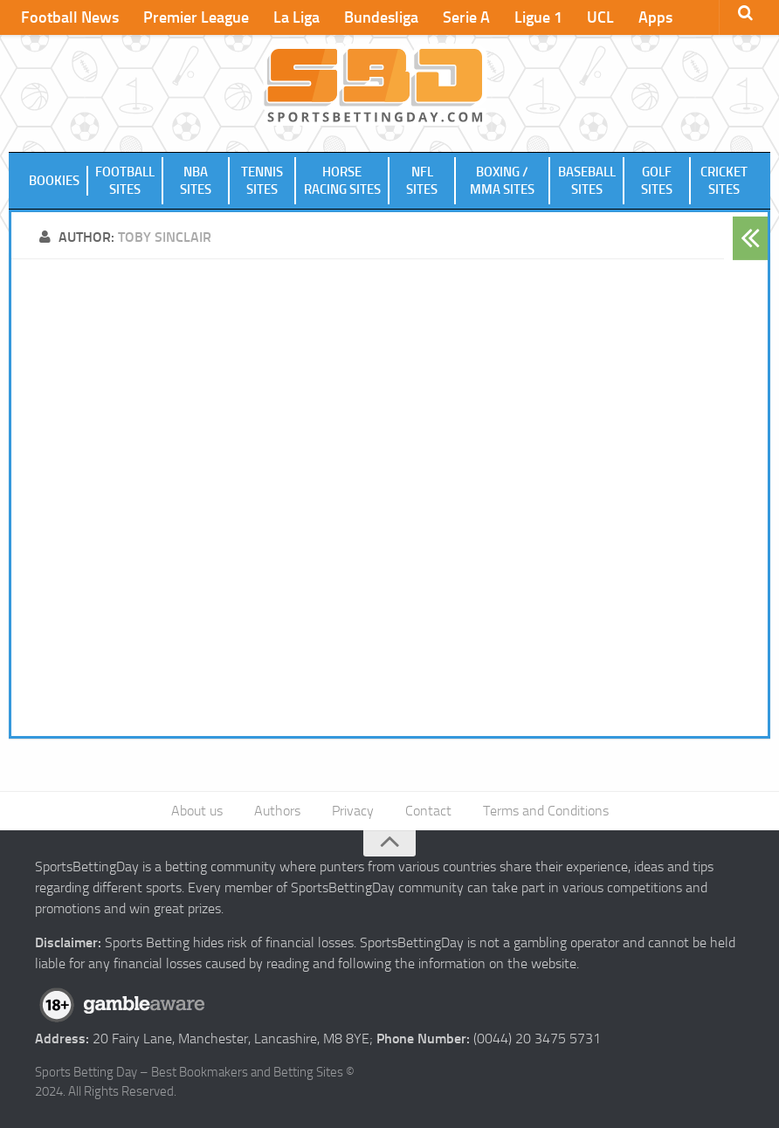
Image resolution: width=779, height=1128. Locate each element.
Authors (277, 810)
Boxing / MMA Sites (502, 180)
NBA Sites (195, 180)
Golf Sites (656, 180)
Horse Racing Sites (342, 180)
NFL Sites (422, 180)
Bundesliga (381, 17)
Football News (70, 17)
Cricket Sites (724, 180)
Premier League (196, 17)
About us (197, 810)
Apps (655, 17)
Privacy (353, 810)
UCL (600, 17)
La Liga (296, 17)
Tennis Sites (262, 180)
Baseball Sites (587, 180)
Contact (428, 810)
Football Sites (125, 180)
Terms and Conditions (546, 810)
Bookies (54, 181)
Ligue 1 (538, 17)
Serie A (466, 17)
